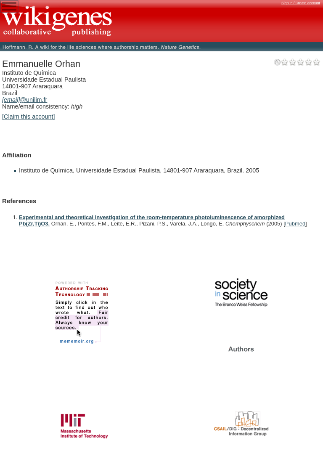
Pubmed (295, 223)
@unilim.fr (24, 99)
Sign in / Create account (300, 3)
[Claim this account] (28, 116)
